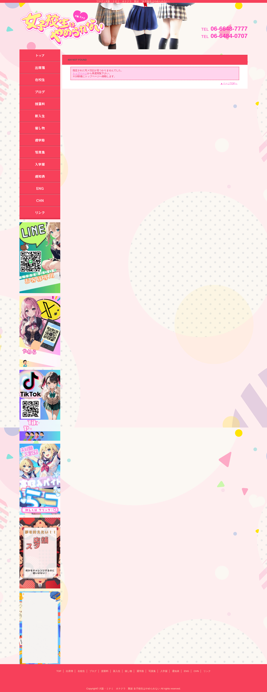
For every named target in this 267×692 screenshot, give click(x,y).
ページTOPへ (230, 83)
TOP (58, 671)
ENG (186, 671)
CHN (196, 671)
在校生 (81, 671)
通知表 (175, 671)
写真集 (152, 671)
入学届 (163, 671)
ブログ (93, 671)
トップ (39, 55)
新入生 (116, 671)
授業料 (104, 671)
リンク (207, 671)
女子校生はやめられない (147, 688)
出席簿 (69, 671)
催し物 (128, 671)
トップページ (80, 73)
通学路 (140, 671)
